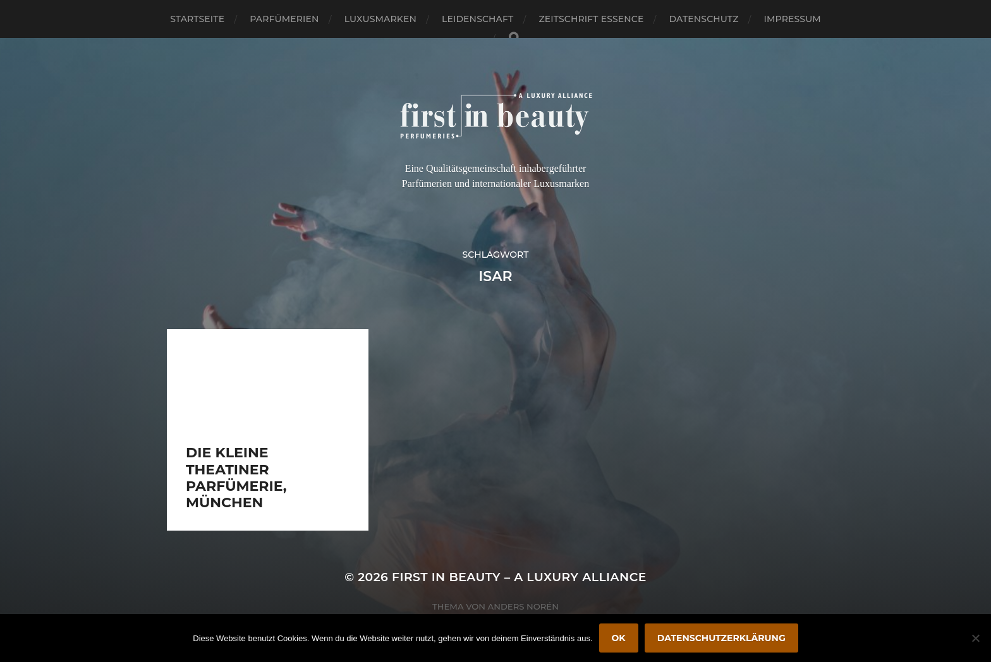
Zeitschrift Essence (590, 19)
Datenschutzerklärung (721, 638)
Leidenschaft (478, 19)
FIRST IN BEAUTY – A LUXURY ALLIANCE (519, 577)
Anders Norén (523, 606)
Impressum (792, 19)
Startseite (197, 19)
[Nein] (975, 638)
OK (619, 638)
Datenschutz (704, 19)
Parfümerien (284, 19)
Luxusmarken (380, 19)
